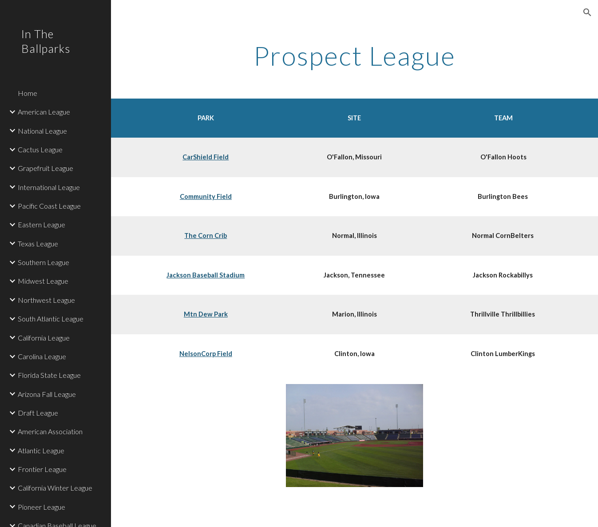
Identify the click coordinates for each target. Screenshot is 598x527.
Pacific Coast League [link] (49, 206)
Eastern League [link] (41, 224)
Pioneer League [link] (41, 507)
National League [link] (42, 131)
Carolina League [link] (42, 356)
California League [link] (44, 337)
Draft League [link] (38, 412)
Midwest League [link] (43, 281)
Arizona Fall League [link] (47, 394)
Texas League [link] (38, 243)
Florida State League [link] (49, 375)
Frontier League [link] (42, 469)
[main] (354, 55)
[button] (587, 12)
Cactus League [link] (40, 149)
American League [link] (44, 111)
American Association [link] (50, 431)
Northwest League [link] (46, 300)
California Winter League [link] (55, 487)
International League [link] (49, 187)
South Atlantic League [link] (50, 318)
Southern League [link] (43, 262)
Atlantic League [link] (41, 450)
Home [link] (27, 93)
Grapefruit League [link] (45, 168)
